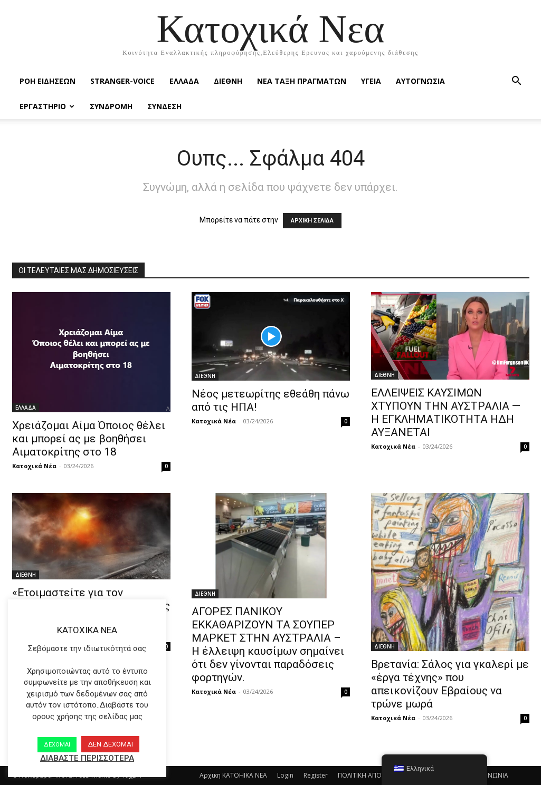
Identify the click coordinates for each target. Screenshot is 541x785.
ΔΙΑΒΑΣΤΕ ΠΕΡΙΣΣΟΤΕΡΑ (87, 758)
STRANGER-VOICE (122, 81)
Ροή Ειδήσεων (47, 81)
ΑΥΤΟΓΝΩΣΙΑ (420, 81)
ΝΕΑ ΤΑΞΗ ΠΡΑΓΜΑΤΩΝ (301, 81)
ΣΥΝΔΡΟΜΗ (111, 106)
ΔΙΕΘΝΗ (228, 81)
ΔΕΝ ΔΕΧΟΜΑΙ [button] (110, 744)
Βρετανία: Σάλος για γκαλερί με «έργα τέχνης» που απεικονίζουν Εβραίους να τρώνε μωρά (450, 684)
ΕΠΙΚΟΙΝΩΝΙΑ (488, 775)
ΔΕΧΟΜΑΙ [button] (57, 744)
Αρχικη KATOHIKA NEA (233, 775)
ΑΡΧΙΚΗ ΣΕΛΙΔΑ (312, 220)
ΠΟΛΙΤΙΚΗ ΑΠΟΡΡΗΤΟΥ (372, 775)
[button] (516, 82)
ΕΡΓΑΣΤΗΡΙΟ (47, 106)
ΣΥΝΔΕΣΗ (164, 106)
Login (285, 775)
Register (315, 775)
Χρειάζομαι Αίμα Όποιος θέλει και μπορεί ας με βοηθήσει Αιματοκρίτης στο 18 (88, 438)
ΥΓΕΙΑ (371, 81)
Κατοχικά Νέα (34, 466)
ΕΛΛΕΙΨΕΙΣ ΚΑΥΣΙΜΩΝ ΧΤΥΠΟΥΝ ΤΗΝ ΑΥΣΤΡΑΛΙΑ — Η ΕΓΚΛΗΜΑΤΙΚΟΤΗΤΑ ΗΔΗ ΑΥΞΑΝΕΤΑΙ (445, 412)
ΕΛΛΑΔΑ (184, 81)
